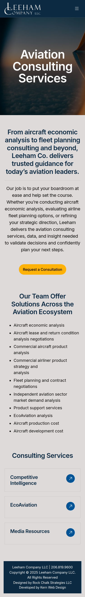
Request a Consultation (42, 269)
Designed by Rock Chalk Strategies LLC (42, 583)
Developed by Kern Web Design (42, 587)
